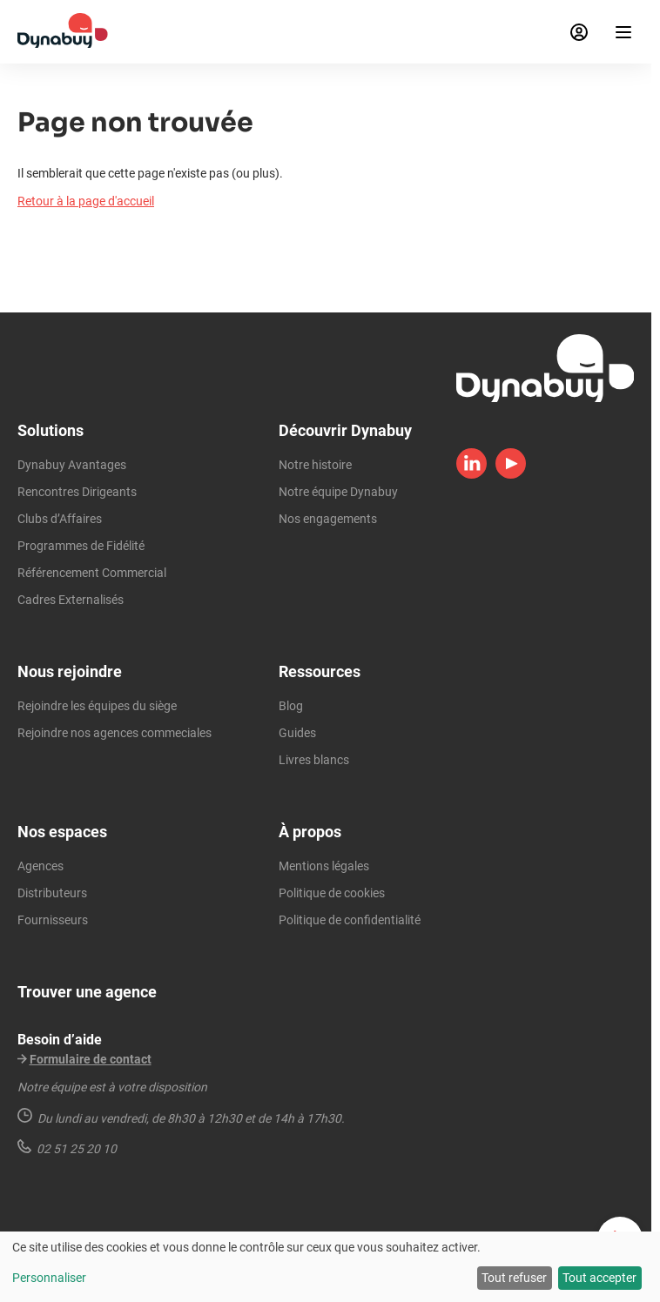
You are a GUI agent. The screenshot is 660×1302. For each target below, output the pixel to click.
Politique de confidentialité (350, 920)
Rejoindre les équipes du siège (97, 706)
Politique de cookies (332, 893)
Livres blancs (314, 760)
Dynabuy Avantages (71, 465)
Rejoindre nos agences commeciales (114, 733)
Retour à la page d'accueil (85, 201)
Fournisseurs (52, 920)
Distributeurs (52, 893)
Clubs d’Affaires (59, 519)
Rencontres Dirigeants (77, 492)
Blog (291, 706)
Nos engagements (328, 519)
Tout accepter (599, 1278)
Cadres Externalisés (70, 600)
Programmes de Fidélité (81, 546)
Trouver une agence (87, 992)
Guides (297, 733)
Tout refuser (514, 1278)
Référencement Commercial (91, 573)
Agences (40, 866)
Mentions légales (324, 866)
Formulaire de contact (91, 1059)
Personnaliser (49, 1278)
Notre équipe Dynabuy (338, 492)
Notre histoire (315, 465)
